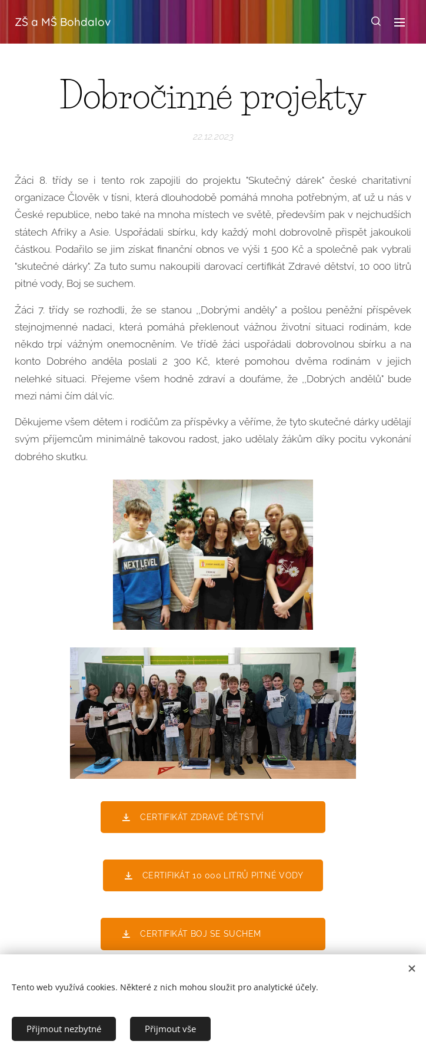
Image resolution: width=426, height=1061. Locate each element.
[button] (376, 22)
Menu (399, 22)
